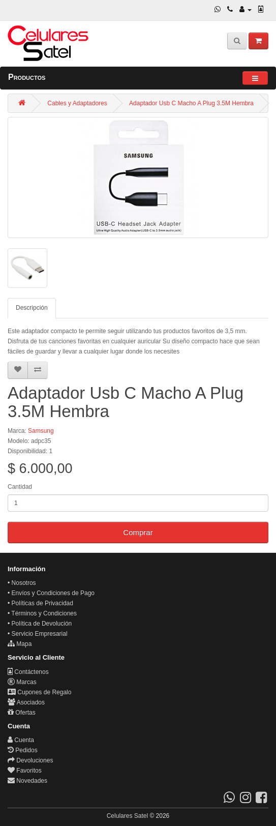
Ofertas (22, 712)
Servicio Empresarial (40, 633)
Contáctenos (28, 671)
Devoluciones (30, 760)
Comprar (137, 532)
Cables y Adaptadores (77, 103)
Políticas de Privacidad (42, 603)
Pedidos (23, 750)
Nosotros (24, 582)
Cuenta (21, 740)
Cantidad (20, 486)
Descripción (32, 307)
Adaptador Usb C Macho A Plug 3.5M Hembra (191, 103)
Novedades (27, 780)
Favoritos (25, 770)
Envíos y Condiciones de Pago (53, 593)
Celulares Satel (127, 815)
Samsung (41, 430)
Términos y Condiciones (44, 613)
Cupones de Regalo (39, 692)
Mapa (20, 643)
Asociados (26, 702)
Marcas (22, 682)
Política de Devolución (42, 623)
